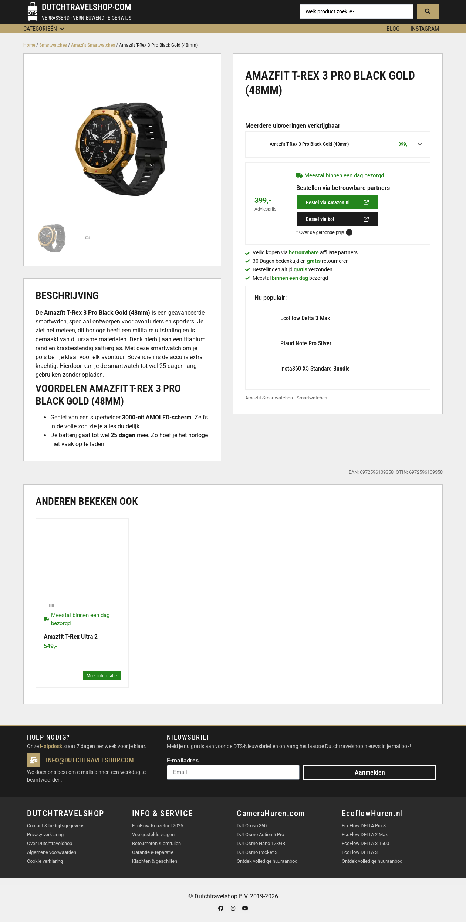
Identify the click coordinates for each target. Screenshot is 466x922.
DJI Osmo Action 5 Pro (260, 834)
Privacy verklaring (45, 834)
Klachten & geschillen (154, 861)
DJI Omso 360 (252, 825)
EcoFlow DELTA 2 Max (365, 834)
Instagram (425, 28)
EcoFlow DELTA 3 (360, 852)
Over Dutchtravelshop (49, 843)
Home (29, 45)
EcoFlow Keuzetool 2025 (157, 825)
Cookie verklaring (45, 861)
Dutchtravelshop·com (86, 7)
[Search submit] (428, 11)
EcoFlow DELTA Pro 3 (364, 825)
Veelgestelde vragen (153, 834)
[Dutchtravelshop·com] (32, 11)
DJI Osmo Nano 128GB (261, 843)
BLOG (392, 28)
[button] (44, 28)
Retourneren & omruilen (156, 843)
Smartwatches (53, 45)
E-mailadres (183, 761)
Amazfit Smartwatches (93, 45)
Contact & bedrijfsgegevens (56, 825)
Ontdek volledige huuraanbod (267, 861)
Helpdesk (51, 746)
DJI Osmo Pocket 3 (257, 852)
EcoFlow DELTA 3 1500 (365, 843)
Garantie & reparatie (152, 852)
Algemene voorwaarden (51, 852)
